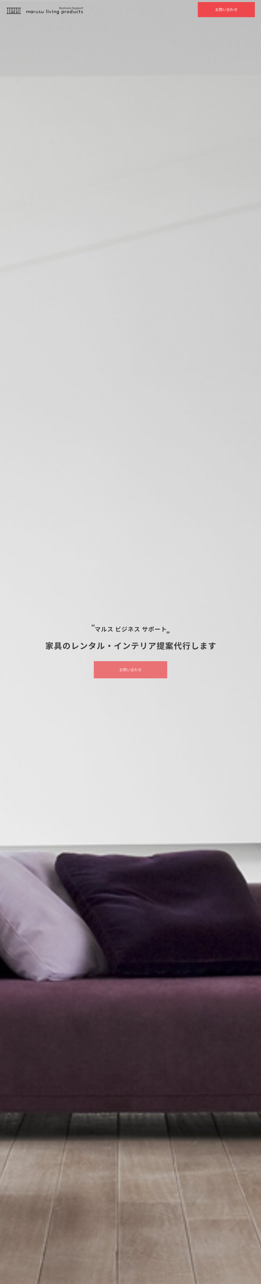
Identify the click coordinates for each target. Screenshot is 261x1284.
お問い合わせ (226, 9)
